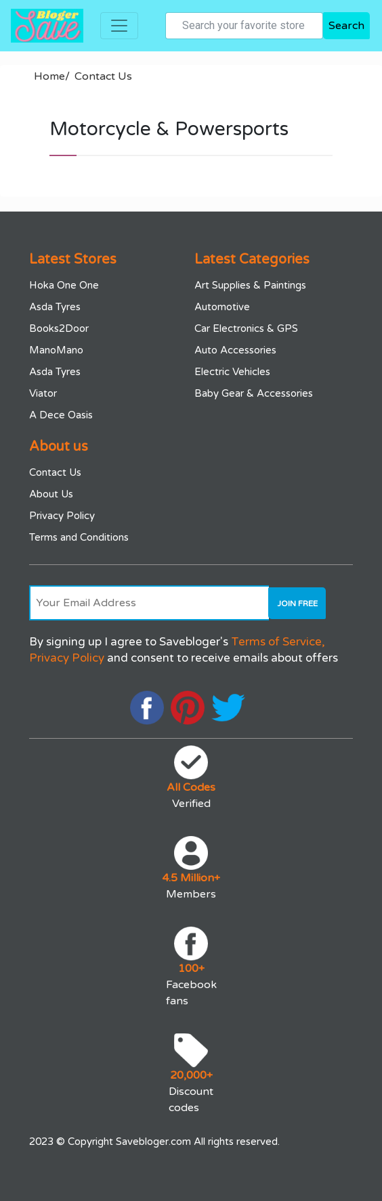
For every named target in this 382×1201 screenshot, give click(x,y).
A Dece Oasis (61, 415)
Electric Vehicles (232, 372)
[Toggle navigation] (119, 25)
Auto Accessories (235, 350)
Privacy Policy (62, 516)
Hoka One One (64, 285)
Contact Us (103, 76)
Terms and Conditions (79, 537)
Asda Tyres (55, 307)
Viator (43, 393)
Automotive (222, 307)
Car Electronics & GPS (246, 328)
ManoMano (56, 350)
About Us (51, 494)
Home (52, 76)
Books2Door (59, 328)
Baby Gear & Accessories (253, 393)
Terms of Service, (278, 642)
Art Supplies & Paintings (250, 285)
